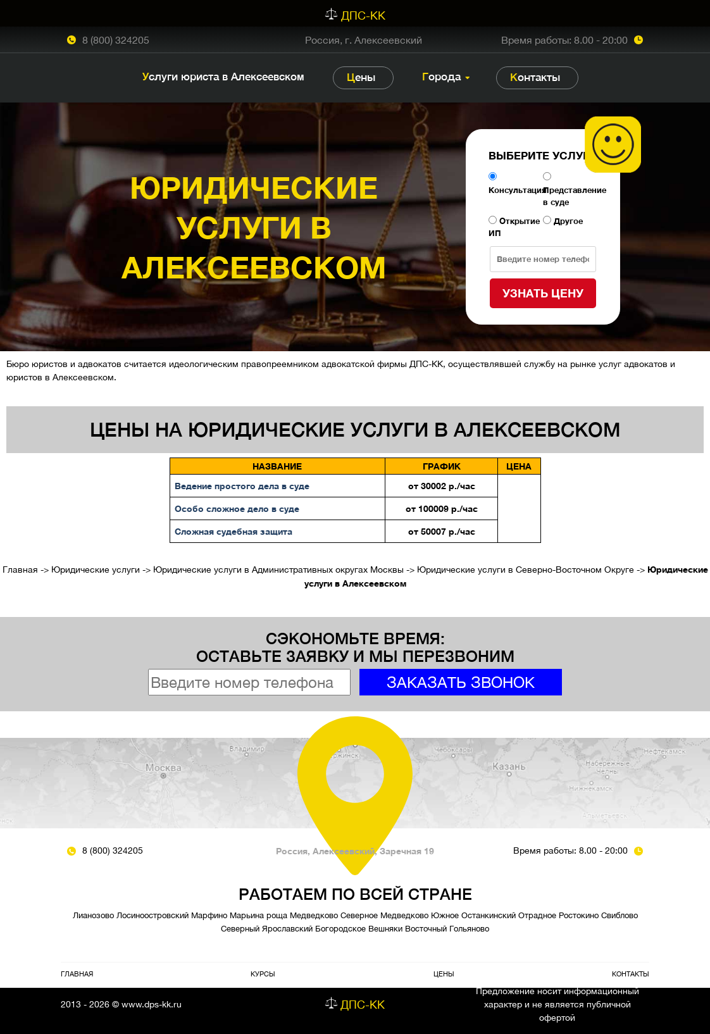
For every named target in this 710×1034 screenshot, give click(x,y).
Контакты (535, 77)
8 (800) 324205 (115, 40)
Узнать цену (542, 293)
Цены (361, 77)
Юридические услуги (95, 569)
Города (441, 76)
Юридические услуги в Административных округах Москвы (278, 569)
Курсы (263, 973)
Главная (20, 569)
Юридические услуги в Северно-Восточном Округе (525, 569)
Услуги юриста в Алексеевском (223, 76)
